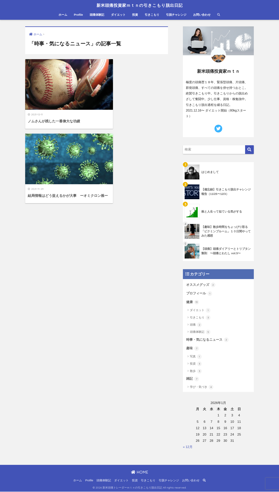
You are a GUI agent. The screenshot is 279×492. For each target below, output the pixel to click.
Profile (78, 14)
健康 (192, 302)
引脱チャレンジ (176, 14)
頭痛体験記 (97, 14)
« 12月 (188, 447)
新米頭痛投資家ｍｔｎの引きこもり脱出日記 (140, 5)
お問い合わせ (202, 14)
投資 (135, 14)
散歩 (196, 371)
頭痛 (196, 325)
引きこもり (152, 14)
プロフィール (199, 293)
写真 (196, 357)
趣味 (192, 348)
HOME (139, 472)
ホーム (63, 14)
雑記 (192, 379)
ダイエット (118, 14)
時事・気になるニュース (207, 340)
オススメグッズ (200, 285)
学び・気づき (201, 387)
